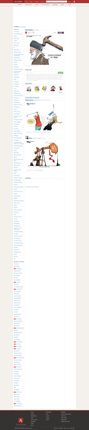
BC (14, 47)
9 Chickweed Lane (18, 34)
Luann (15, 150)
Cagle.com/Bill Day (39, 170)
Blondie (15, 64)
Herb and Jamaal (18, 138)
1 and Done (16, 31)
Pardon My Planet (18, 182)
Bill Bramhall (17, 275)
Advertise (55, 428)
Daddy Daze (16, 91)
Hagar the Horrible (18, 133)
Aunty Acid (16, 45)
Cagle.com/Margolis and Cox (45, 132)
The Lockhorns (17, 238)
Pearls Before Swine (18, 187)
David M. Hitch (17, 302)
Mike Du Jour (17, 165)
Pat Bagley (16, 371)
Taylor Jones (17, 399)
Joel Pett (16, 330)
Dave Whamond (17, 298)
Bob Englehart (17, 280)
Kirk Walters (18, 346)
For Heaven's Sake (18, 119)
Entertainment (28, 4)
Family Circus (17, 111)
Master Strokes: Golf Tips (18, 160)
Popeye (15, 194)
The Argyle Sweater (18, 231)
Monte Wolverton (18, 369)
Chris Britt (16, 284)
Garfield (15, 126)
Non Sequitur (17, 175)
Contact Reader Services (66, 414)
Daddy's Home (17, 93)
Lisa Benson (16, 351)
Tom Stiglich (18, 403)
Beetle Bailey (17, 58)
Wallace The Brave (18, 245)
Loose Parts (16, 148)
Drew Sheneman (18, 307)
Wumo (15, 254)
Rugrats (15, 207)
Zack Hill (16, 256)
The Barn (16, 234)
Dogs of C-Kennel (18, 104)
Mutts (15, 173)
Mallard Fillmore (18, 155)
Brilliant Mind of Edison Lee (18, 72)
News (47, 414)
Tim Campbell (17, 401)
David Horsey (17, 300)
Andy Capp (16, 38)
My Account (63, 415)
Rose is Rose (17, 203)
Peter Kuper (16, 378)
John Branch (16, 335)
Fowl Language (17, 122)
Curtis (15, 88)
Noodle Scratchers (18, 178)
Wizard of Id (16, 250)
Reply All (16, 198)
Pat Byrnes (16, 373)
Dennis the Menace (18, 95)
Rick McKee (16, 389)
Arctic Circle (16, 43)
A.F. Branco (16, 264)
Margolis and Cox (18, 353)
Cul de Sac (16, 86)
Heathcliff (16, 135)
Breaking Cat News (18, 69)
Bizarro (15, 62)
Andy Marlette (17, 270)
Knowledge (54, 4)
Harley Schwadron (18, 321)
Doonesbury (16, 107)
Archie (15, 40)
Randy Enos (16, 385)
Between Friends (18, 60)
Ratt (15, 387)
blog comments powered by (32, 186)
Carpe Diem (16, 77)
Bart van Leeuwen (18, 273)
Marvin (15, 157)
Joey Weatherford (18, 332)
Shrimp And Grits (18, 216)
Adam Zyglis (16, 266)
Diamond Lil (16, 98)
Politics (62, 4)
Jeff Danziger (17, 323)
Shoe (15, 214)
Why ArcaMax (64, 417)
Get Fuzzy (16, 128)
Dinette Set (16, 100)
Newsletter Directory (65, 421)
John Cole (16, 337)
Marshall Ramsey (18, 355)
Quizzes (47, 419)
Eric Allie (16, 312)
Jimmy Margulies (19, 328)
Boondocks (16, 67)
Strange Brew (17, 226)
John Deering (18, 341)
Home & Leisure (45, 4)
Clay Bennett (18, 289)
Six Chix (15, 219)
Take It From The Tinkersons (18, 228)
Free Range (16, 124)
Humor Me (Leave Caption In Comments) (19, 143)
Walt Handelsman (18, 405)
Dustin (15, 109)
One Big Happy (17, 180)
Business (20, 4)
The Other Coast (17, 240)
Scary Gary (16, 212)
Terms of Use (66, 428)
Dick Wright (16, 305)
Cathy (15, 79)
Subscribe (60, 72)
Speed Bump (17, 223)
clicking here (36, 80)
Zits (15, 259)
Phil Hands (16, 380)
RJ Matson (16, 383)
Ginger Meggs (17, 131)
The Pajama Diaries (18, 243)
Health (36, 4)
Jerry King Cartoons (18, 146)
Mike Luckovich (17, 364)
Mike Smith (17, 367)
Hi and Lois (16, 140)
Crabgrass (16, 82)
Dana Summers (17, 291)
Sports (69, 4)
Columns (48, 417)
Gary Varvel (17, 319)
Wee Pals (16, 247)
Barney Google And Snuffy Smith (18, 55)
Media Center (64, 419)
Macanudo (16, 152)
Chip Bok (17, 282)
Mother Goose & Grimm (17, 170)
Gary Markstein (17, 314)
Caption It (16, 75)
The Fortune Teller (18, 236)
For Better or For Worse (17, 117)
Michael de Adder (18, 360)
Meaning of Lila (17, 163)
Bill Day (15, 277)
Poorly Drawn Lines (18, 191)
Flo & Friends (17, 114)
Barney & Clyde (17, 52)
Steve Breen (16, 394)
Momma (16, 167)
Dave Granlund (17, 296)
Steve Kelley (16, 396)
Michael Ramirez (19, 357)
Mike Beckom (17, 362)
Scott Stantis (18, 392)
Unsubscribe (72, 428)
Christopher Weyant (18, 286)
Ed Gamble (16, 309)
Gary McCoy (16, 316)
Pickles (15, 189)
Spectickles (16, 221)
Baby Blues (16, 50)
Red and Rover (17, 196)
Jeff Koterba (16, 325)
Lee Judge (17, 348)
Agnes (15, 36)
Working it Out (17, 252)
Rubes (15, 205)
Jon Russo (17, 344)
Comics (47, 415)
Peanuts (16, 184)
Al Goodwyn (17, 268)
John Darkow (17, 339)
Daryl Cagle (16, 293)
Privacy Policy (60, 428)
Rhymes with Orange (18, 200)
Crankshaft (16, 84)
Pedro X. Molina (17, 376)
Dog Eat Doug (17, 102)
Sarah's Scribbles (18, 210)
